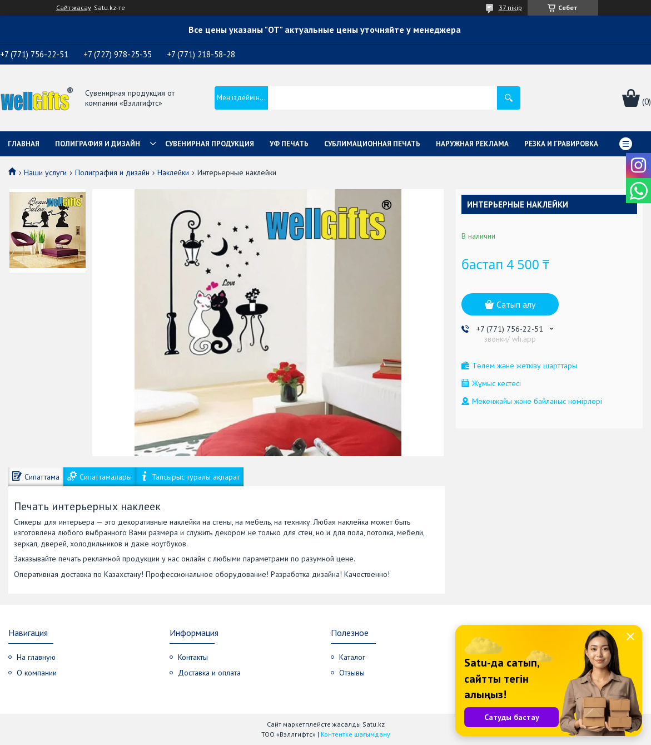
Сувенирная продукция (209, 144)
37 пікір (510, 7)
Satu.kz (373, 724)
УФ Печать (289, 144)
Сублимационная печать (372, 144)
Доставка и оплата (209, 673)
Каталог (352, 657)
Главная (23, 144)
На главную (36, 657)
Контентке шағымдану (355, 734)
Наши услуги (45, 172)
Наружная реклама (472, 144)
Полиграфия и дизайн (97, 144)
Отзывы (352, 673)
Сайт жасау (73, 8)
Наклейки (173, 172)
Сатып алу (515, 304)
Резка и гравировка (561, 144)
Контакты (193, 657)
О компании (37, 673)
